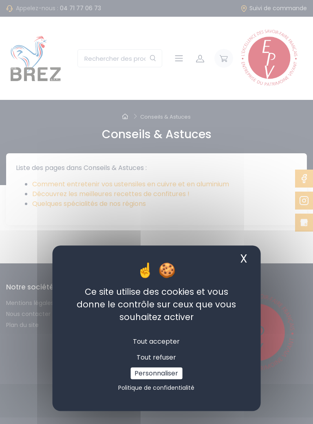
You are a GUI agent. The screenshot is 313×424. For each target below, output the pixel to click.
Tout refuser (156, 357)
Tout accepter (156, 341)
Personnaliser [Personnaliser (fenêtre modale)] (156, 373)
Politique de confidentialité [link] (156, 388)
